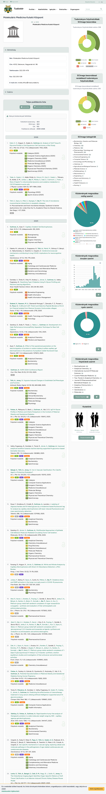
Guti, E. (47, 177)
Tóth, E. (12, 201)
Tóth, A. (40, 248)
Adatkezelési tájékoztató (10, 791)
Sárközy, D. (15, 714)
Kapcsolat (14, 2)
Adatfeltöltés (43, 9)
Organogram (74, 9)
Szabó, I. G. (20, 177)
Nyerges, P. (33, 201)
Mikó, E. (25, 201)
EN (99, 2)
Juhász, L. (24, 180)
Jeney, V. (19, 380)
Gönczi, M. (40, 177)
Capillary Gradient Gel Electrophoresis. (39, 227)
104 (82, 148)
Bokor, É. (29, 601)
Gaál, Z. (44, 180)
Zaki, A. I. (20, 622)
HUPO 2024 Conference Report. (31, 370)
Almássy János (79, 430)
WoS (20, 189)
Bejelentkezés (90, 2)
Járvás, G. (43, 280)
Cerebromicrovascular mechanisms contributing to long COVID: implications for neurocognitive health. (35, 253)
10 (89, 383)
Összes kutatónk (86, 437)
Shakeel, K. (13, 303)
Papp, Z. (35, 740)
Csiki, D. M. (36, 774)
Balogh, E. (14, 470)
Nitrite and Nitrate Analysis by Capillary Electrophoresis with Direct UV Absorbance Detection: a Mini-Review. (37, 567)
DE (32, 22)
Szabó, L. (53, 177)
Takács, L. (35, 325)
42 (84, 152)
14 (87, 159)
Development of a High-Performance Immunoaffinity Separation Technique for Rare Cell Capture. (35, 327)
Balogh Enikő (95, 430)
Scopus (26, 189)
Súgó (5, 2)
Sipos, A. (19, 201)
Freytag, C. (35, 599)
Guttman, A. (37, 143)
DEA (15, 150)
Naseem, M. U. (23, 303)
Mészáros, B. (21, 690)
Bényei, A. (14, 601)
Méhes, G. (43, 580)
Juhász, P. (14, 580)
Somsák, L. (36, 601)
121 (82, 145)
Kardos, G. (21, 601)
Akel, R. (13, 599)
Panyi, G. (15, 306)
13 (90, 368)
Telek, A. (13, 177)
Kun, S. (55, 601)
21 (89, 157)
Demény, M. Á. (15, 648)
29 (87, 366)
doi (11, 150)
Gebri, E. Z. (13, 143)
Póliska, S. (37, 180)
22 (90, 154)
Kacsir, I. (19, 599)
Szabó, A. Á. (49, 740)
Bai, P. (31, 180)
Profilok (32, 9)
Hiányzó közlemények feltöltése (19, 116)
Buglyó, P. (31, 648)
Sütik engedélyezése (96, 789)
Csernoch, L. (51, 180)
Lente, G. (14, 774)
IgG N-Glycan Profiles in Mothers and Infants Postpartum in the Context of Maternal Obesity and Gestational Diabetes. (35, 412)
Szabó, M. (54, 690)
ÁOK (37, 22)
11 (94, 161)
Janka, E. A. (61, 599)
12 (95, 375)
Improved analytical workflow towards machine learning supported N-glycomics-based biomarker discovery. (37, 448)
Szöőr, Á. (51, 774)
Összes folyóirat (82, 397)
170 (81, 143)
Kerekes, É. (26, 599)
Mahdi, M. (47, 248)
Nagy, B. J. (44, 774)
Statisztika (63, 9)
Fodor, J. (60, 180)
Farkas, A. (13, 409)
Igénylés (53, 9)
